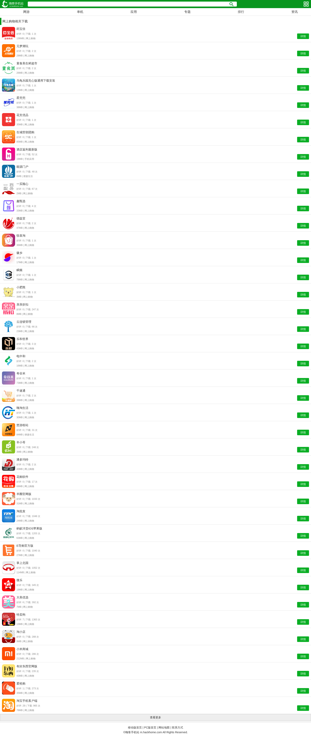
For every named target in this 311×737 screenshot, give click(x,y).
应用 (134, 11)
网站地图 (164, 727)
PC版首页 (150, 727)
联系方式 (177, 727)
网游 (26, 11)
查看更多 (155, 717)
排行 (241, 11)
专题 (187, 11)
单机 (80, 11)
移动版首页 (135, 727)
